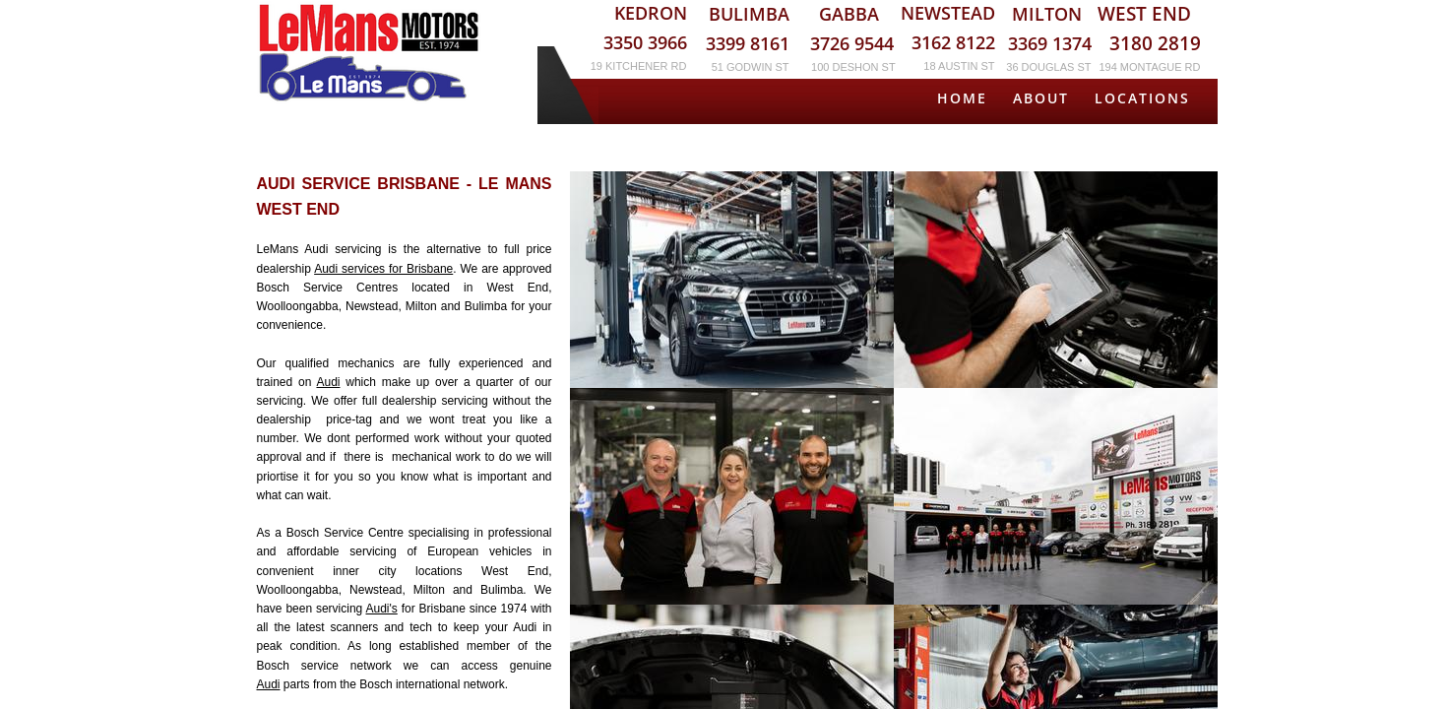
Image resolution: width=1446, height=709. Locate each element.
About (1041, 98)
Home (962, 98)
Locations (1142, 98)
